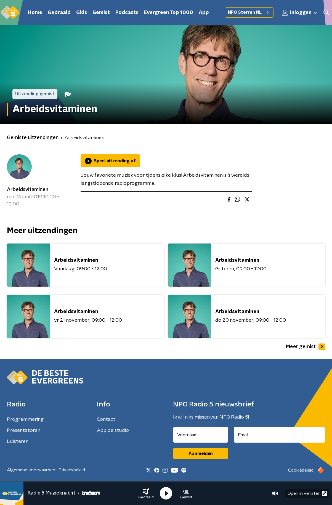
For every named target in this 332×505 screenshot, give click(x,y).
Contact (106, 419)
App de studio (113, 430)
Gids (81, 12)
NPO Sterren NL (249, 12)
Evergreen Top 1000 (168, 12)
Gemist (101, 12)
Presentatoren (23, 430)
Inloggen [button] (300, 13)
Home (35, 12)
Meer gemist (305, 346)
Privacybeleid (72, 470)
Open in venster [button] (307, 493)
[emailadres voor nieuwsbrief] (279, 435)
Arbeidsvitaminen (27, 189)
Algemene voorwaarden (31, 470)
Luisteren (17, 441)
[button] (146, 493)
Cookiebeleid (301, 470)
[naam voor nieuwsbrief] (200, 435)
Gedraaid (59, 12)
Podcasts (126, 12)
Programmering (25, 419)
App (204, 12)
